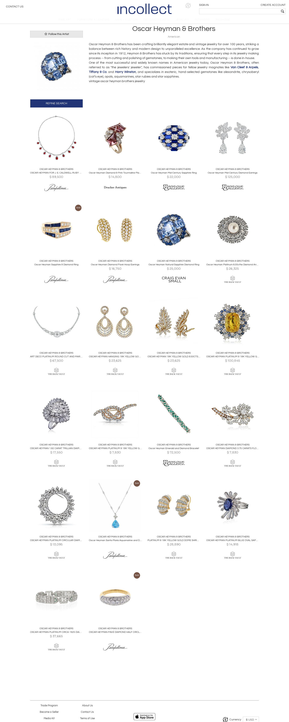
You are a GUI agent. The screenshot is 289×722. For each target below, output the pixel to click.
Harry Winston (125, 74)
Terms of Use (87, 718)
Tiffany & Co (98, 74)
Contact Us (14, 7)
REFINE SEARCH (56, 105)
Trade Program (49, 705)
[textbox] (257, 11)
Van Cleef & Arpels (244, 69)
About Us (87, 705)
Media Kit (49, 718)
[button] (223, 5)
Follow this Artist (56, 36)
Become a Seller (49, 712)
